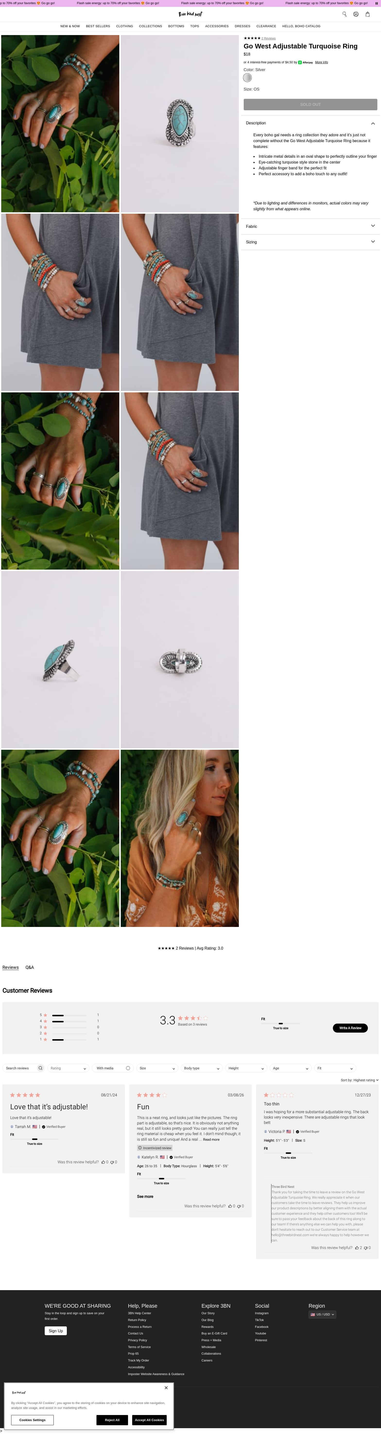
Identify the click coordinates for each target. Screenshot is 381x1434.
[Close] (166, 1387)
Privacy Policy (137, 1340)
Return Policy (137, 1320)
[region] (89, 1406)
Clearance (266, 26)
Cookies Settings (32, 1420)
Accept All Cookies (149, 1420)
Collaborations (211, 1353)
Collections (150, 26)
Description (310, 123)
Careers (206, 1360)
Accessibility (136, 1367)
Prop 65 (133, 1353)
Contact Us (135, 1333)
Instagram (262, 1313)
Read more (211, 1139)
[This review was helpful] (103, 1162)
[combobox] (68, 1068)
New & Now (70, 26)
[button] (69, 1016)
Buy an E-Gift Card (214, 1333)
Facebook (261, 1327)
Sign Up (56, 1331)
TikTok (259, 1320)
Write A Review (350, 1028)
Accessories (217, 26)
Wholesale (208, 1347)
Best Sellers (98, 26)
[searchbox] (19, 1068)
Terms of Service (139, 1347)
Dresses (242, 26)
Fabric (310, 226)
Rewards (207, 1327)
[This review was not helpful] (112, 1162)
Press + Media (211, 1340)
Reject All (112, 1420)
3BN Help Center (139, 1313)
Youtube (260, 1333)
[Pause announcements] (376, 3)
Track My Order (138, 1360)
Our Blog (207, 1320)
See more (145, 1196)
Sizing (310, 242)
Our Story (208, 1313)
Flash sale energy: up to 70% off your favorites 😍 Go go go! (121, 3)
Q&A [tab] (30, 967)
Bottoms (176, 26)
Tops (194, 26)
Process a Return (140, 1327)
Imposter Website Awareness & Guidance (156, 1374)
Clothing (124, 26)
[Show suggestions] (322, 1314)
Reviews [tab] (10, 967)
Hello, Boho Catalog (301, 26)
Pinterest (261, 1340)
